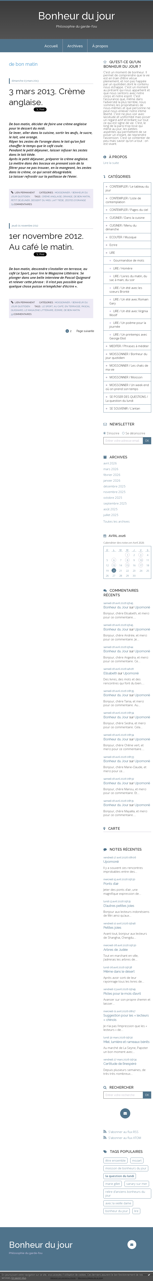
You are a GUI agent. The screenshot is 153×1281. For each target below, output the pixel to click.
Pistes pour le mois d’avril (122, 993)
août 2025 (110, 509)
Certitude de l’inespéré (119, 1064)
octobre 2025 (112, 498)
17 (140, 565)
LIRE (112, 253)
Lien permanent (23, 192)
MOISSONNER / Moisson (126, 377)
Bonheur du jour (76, 16)
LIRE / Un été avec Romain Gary (128, 301)
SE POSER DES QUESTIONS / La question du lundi (127, 399)
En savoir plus (19, 1278)
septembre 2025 (115, 503)
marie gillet (112, 1184)
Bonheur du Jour (115, 607)
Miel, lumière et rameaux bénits (126, 1042)
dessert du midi (41, 200)
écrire (59, 310)
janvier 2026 (111, 480)
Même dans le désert (119, 971)
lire (136, 1211)
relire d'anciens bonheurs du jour (125, 1194)
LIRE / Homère (122, 268)
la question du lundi (119, 1176)
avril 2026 (110, 463)
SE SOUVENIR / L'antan (125, 408)
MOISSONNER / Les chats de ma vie (127, 367)
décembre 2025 (114, 486)
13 (113, 565)
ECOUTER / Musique (123, 237)
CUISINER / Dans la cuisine (127, 218)
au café (59, 306)
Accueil (51, 46)
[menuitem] (51, 45)
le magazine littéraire (38, 310)
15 (127, 565)
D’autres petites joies (118, 906)
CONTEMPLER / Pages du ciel (129, 210)
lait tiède (58, 200)
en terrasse (72, 306)
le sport (47, 306)
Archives (75, 46)
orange (68, 196)
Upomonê (142, 607)
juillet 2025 (110, 515)
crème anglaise (52, 196)
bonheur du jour (116, 1211)
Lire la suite (111, 163)
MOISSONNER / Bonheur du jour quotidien (126, 356)
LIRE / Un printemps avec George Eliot (128, 336)
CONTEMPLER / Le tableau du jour (127, 188)
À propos (100, 46)
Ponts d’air (111, 884)
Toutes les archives (116, 521)
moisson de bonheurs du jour (125, 1168)
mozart (137, 1160)
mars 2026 (110, 469)
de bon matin (82, 196)
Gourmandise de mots (128, 260)
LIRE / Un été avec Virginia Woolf (128, 313)
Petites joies (112, 928)
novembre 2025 (114, 492)
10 (140, 560)
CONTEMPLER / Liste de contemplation (123, 200)
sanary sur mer (136, 1184)
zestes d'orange (75, 200)
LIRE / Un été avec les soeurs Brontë (125, 290)
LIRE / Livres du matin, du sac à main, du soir (128, 278)
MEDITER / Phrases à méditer (129, 346)
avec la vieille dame (118, 1203)
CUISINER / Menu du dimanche (121, 227)
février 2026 (111, 475)
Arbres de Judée (115, 950)
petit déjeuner (20, 200)
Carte (114, 828)
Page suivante (85, 331)
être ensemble (115, 1160)
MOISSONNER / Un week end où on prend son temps (127, 387)
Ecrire (113, 245)
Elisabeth (110, 673)
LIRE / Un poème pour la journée (127, 325)
